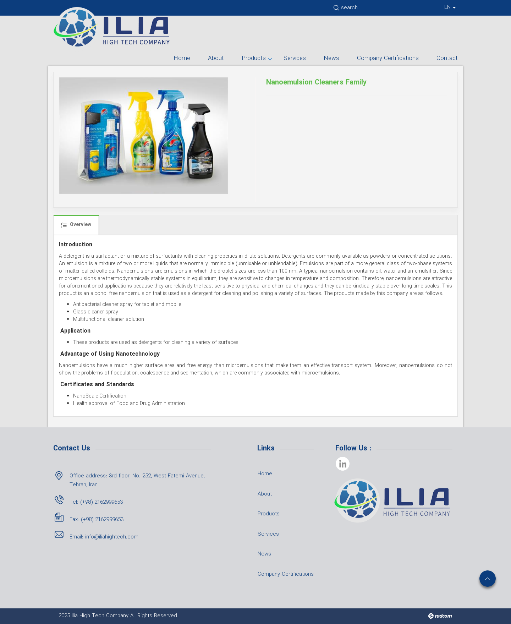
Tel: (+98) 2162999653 (96, 502)
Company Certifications (388, 58)
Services (295, 58)
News (331, 58)
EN (450, 7)
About (216, 58)
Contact (447, 58)
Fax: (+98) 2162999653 (96, 519)
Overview (76, 225)
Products (254, 58)
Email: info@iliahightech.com (104, 537)
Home (182, 58)
